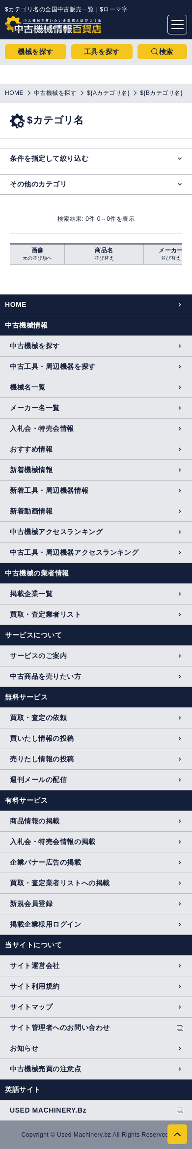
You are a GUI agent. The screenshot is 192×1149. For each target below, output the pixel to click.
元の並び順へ (37, 258)
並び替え (104, 258)
